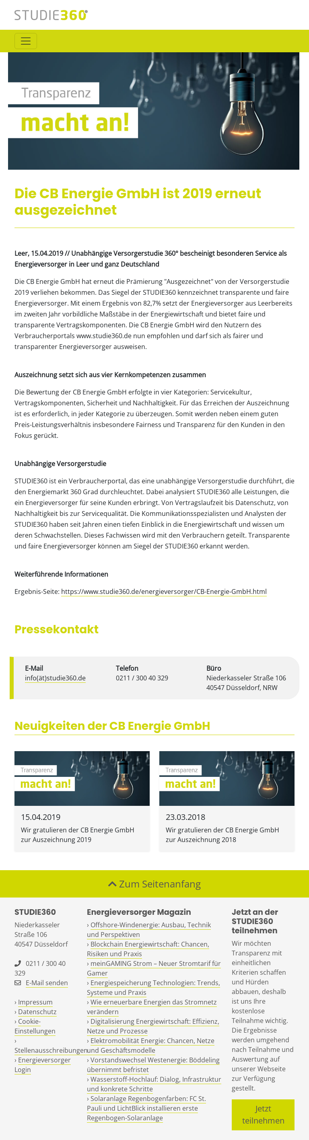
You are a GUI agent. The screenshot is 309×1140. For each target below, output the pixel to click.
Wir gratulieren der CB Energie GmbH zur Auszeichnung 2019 (77, 835)
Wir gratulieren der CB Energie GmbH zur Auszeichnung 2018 (222, 835)
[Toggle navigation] (25, 41)
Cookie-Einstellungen (35, 1026)
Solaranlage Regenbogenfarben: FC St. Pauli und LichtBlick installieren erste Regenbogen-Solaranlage (146, 1108)
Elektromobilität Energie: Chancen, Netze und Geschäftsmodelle (150, 1045)
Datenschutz (37, 1011)
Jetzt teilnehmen (263, 1114)
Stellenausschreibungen (51, 1050)
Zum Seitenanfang (154, 883)
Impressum (35, 1002)
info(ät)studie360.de (55, 678)
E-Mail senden (47, 982)
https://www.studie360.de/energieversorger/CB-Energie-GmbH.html (164, 591)
